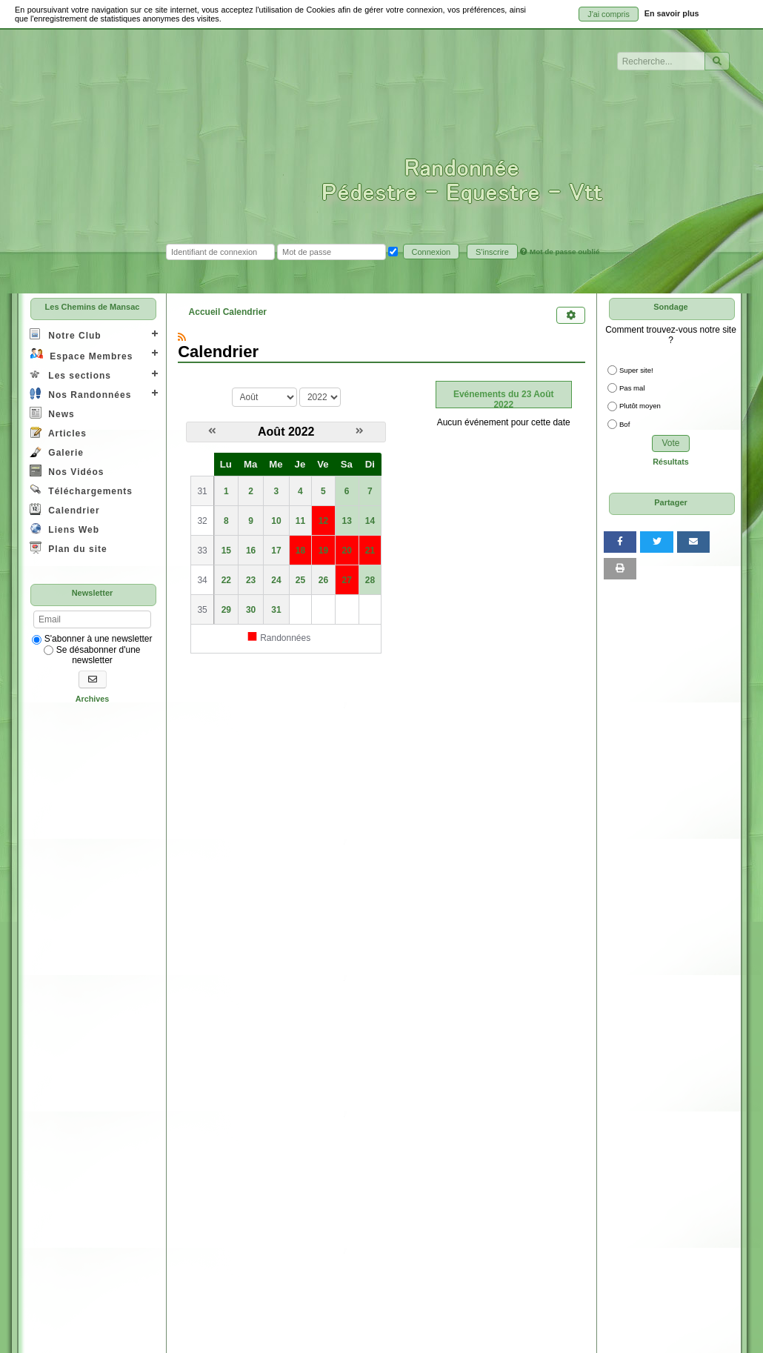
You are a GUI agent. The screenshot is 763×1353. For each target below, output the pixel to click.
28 (370, 580)
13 (347, 521)
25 (300, 580)
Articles (58, 432)
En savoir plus (671, 13)
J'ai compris (608, 14)
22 (226, 580)
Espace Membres (81, 355)
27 (347, 580)
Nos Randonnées (80, 394)
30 (251, 610)
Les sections (70, 374)
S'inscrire (492, 251)
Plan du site (68, 548)
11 (300, 521)
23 (251, 580)
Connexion (431, 251)
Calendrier (65, 509)
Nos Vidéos (67, 471)
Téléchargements (81, 490)
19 (323, 550)
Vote (670, 443)
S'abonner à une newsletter (92, 639)
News (52, 413)
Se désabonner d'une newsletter (92, 655)
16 (251, 550)
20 (347, 550)
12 (323, 521)
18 (300, 550)
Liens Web (64, 528)
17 (276, 550)
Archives (93, 698)
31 (276, 610)
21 (370, 550)
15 (226, 550)
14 (370, 521)
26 (323, 580)
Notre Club (65, 334)
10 (276, 521)
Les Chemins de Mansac (92, 306)
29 (226, 610)
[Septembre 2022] (360, 431)
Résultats (671, 461)
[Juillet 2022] (212, 431)
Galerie (57, 451)
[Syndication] (182, 337)
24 (276, 580)
